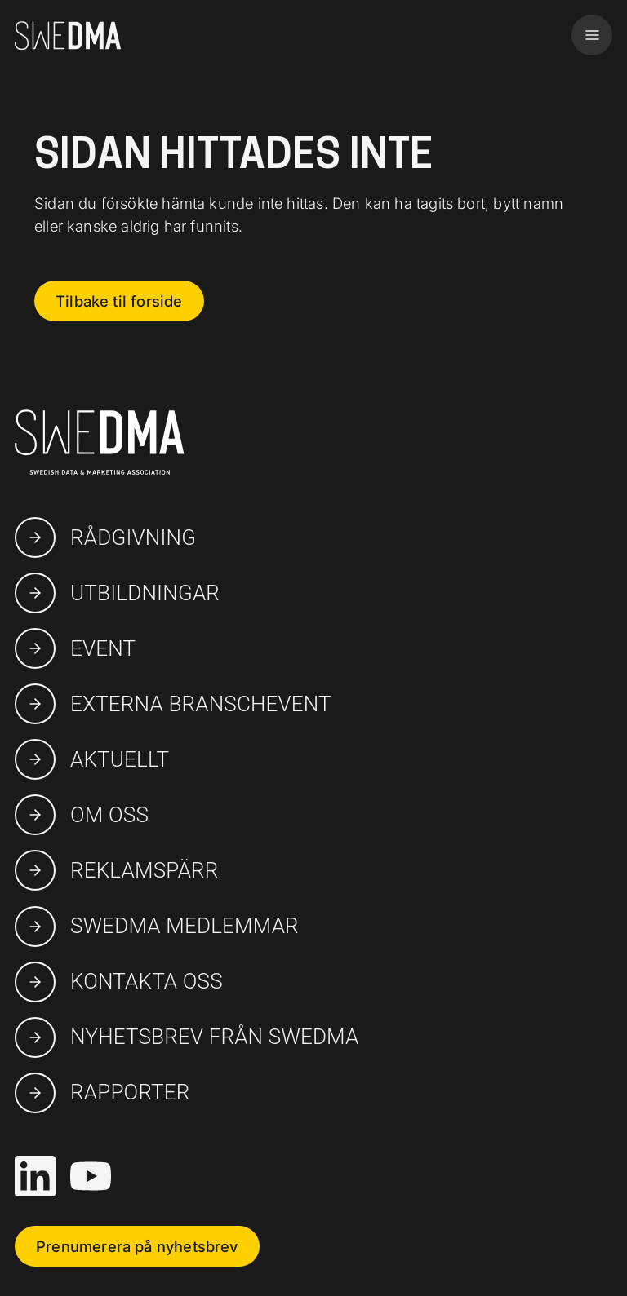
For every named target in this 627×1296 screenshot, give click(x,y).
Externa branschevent (173, 703)
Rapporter (102, 1093)
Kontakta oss (119, 982)
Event (75, 648)
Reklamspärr (117, 870)
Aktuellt (92, 759)
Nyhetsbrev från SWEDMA (186, 1037)
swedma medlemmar (157, 926)
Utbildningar (117, 593)
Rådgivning (105, 537)
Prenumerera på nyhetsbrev (137, 1246)
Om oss (82, 814)
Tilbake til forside (119, 301)
